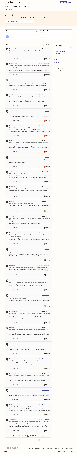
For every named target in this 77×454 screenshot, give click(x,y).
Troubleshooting (59, 66)
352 (20, 435)
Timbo (10, 419)
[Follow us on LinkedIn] (10, 448)
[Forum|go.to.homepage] (15, 2)
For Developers (58, 75)
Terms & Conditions (33, 442)
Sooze (10, 373)
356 (30, 435)
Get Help (8, 6)
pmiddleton (11, 327)
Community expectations (61, 53)
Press (47, 448)
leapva (10, 140)
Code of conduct (59, 49)
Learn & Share (16, 6)
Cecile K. (11, 94)
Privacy (72, 451)
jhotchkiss (11, 248)
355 (28, 435)
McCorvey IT (12, 48)
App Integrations (70, 448)
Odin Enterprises (12, 389)
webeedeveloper (12, 110)
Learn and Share (58, 72)
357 (33, 435)
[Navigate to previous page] (13, 436)
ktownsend (11, 358)
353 (23, 435)
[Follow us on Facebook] (8, 448)
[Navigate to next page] (43, 436)
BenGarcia (11, 125)
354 (25, 435)
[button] (63, 2)
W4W (10, 216)
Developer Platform (40, 448)
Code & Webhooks (59, 68)
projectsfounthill (12, 311)
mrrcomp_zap (12, 280)
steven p (11, 265)
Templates (62, 448)
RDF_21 (10, 404)
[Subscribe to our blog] (13, 448)
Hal (10, 201)
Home (6, 9)
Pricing (29, 448)
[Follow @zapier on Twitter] (15, 448)
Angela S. (11, 171)
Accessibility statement (42, 442)
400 (40, 435)
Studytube (11, 79)
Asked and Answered (60, 70)
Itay (10, 186)
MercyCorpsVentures (13, 232)
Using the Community (60, 51)
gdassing (11, 343)
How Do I (57, 64)
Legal (68, 451)
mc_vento (11, 63)
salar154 (11, 156)
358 (35, 435)
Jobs (51, 448)
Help (33, 448)
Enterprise (56, 448)
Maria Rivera (11, 294)
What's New (25, 6)
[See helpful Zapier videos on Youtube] (17, 448)
